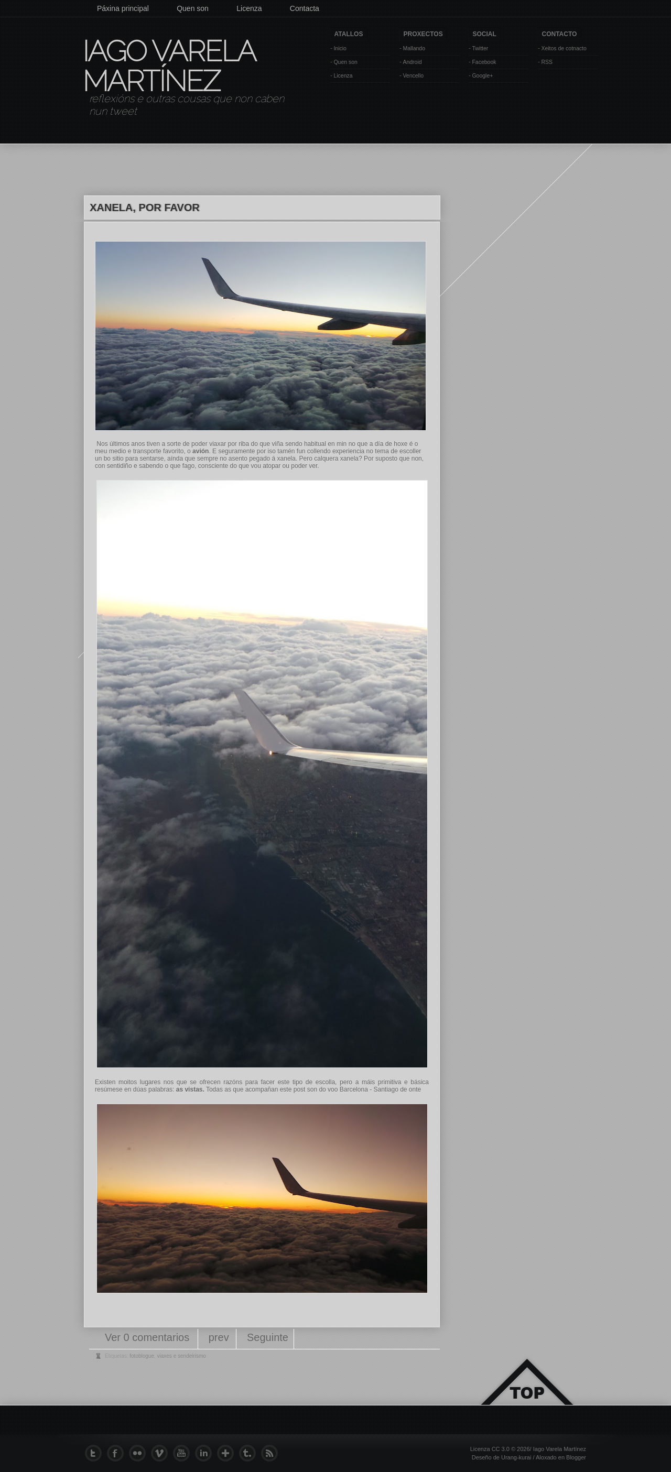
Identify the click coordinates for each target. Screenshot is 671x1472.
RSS (547, 62)
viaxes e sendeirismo (181, 1356)
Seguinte (267, 1337)
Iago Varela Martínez (168, 66)
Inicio (340, 48)
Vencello (413, 75)
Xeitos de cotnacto (563, 48)
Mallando (414, 48)
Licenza (249, 8)
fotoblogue (141, 1356)
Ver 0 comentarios (148, 1337)
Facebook (484, 62)
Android (412, 62)
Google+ (482, 75)
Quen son (193, 8)
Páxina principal (123, 8)
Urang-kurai (516, 1457)
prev (219, 1337)
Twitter (480, 48)
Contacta (304, 8)
